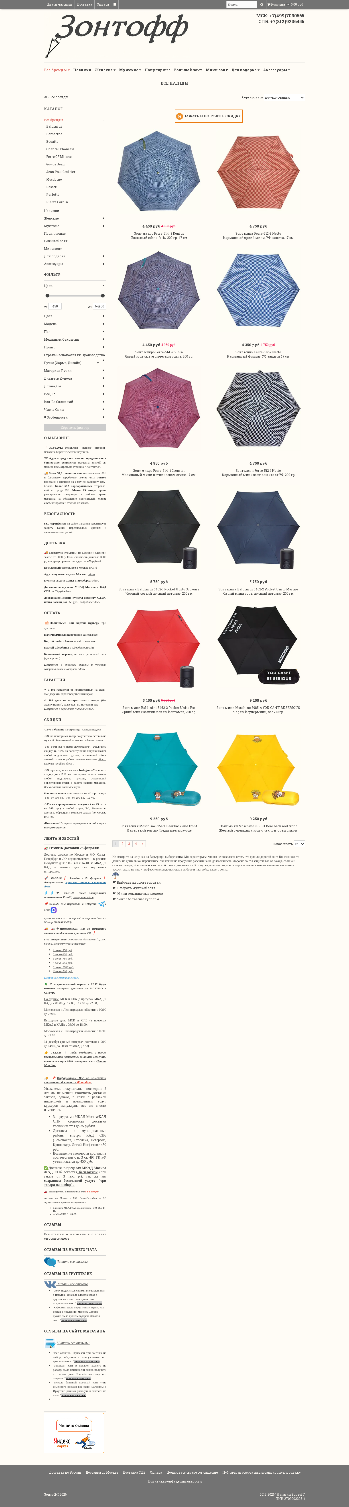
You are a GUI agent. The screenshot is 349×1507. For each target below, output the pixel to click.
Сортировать (252, 97)
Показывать (283, 896)
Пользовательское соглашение (192, 1472)
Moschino (54, 179)
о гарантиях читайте (73, 708)
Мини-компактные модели (140, 946)
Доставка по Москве (101, 1472)
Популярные (157, 69)
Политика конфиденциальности (174, 1481)
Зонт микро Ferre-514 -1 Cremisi (159, 497)
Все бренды (57, 70)
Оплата (103, 4)
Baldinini (54, 126)
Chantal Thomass (60, 149)
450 (55, 306)
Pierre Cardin (57, 202)
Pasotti (52, 187)
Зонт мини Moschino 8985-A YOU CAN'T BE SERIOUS (258, 751)
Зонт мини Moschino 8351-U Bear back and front (258, 879)
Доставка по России (65, 1472)
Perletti (52, 194)
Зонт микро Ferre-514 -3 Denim (159, 242)
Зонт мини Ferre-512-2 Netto (258, 370)
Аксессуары (276, 70)
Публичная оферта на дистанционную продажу (261, 1472)
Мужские (130, 70)
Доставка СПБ (134, 1472)
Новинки (82, 69)
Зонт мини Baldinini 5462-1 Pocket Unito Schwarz (159, 624)
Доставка (84, 4)
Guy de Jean (55, 164)
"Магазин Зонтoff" (290, 1494)
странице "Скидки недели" (85, 729)
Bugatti (52, 141)
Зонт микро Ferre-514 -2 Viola (159, 370)
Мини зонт (217, 69)
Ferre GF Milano (59, 157)
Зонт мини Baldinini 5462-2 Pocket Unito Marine (258, 624)
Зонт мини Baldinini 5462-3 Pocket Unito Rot (158, 751)
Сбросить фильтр (75, 427)
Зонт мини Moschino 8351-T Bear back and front (159, 879)
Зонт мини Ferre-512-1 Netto (258, 497)
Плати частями (59, 4)
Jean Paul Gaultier (60, 172)
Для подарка (245, 70)
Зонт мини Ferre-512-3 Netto (258, 242)
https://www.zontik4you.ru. (72, 452)
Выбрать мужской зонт (136, 941)
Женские (105, 70)
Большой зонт (188, 69)
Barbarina (54, 134)
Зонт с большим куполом (138, 952)
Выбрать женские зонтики (139, 935)
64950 (99, 306)
